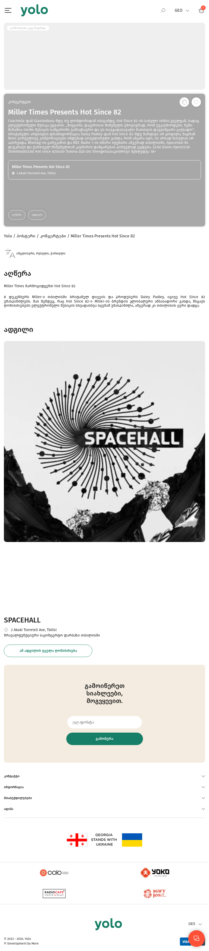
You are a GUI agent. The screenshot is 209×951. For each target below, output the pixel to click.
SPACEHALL (22, 620)
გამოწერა (104, 738)
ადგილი (37, 214)
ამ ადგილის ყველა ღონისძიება (48, 650)
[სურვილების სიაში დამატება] (196, 102)
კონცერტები (19, 102)
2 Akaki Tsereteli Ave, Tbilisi (34, 630)
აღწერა (17, 214)
